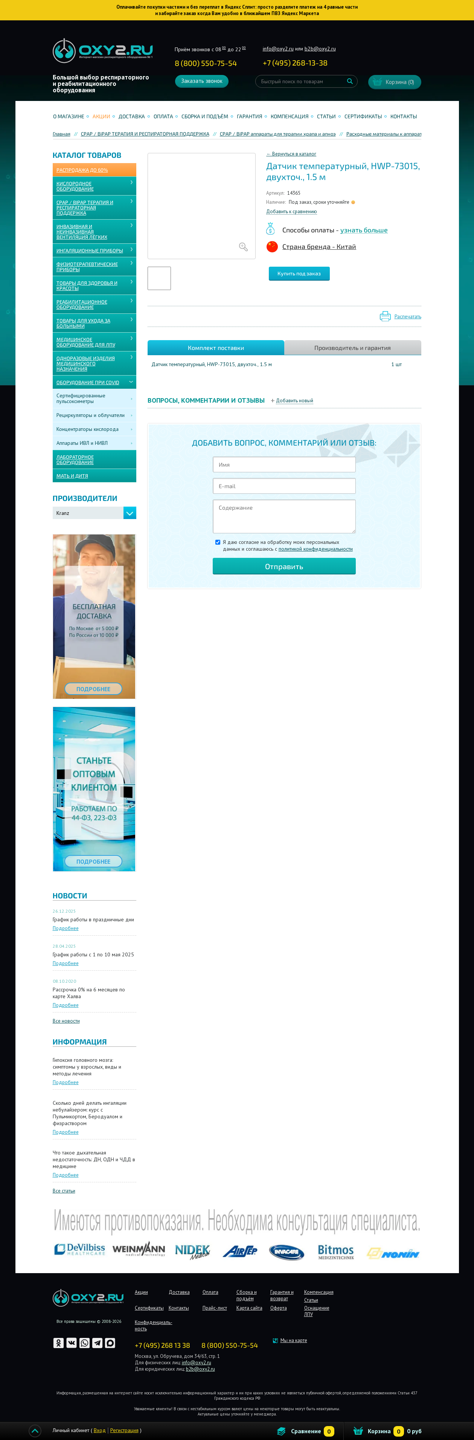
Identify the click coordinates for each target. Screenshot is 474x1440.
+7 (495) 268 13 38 (162, 1345)
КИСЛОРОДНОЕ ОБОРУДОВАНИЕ (75, 186)
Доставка (132, 116)
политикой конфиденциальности (316, 548)
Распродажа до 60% (82, 170)
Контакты (403, 116)
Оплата (163, 116)
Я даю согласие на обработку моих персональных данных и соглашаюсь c (288, 545)
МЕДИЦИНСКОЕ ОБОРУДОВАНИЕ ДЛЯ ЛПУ (85, 342)
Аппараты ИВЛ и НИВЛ (82, 443)
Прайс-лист (215, 1308)
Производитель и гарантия (352, 347)
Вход (100, 1430)
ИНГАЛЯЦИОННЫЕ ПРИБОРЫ (89, 250)
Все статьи (64, 1191)
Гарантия (249, 116)
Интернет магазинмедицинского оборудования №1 (103, 51)
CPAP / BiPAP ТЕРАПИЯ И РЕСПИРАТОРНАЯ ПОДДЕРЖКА (84, 207)
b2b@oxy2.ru (320, 48)
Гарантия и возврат (282, 1295)
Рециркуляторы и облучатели (90, 415)
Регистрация (124, 1430)
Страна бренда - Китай (319, 246)
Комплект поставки (216, 347)
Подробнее (66, 928)
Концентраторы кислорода (87, 429)
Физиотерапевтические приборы (87, 266)
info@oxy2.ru (278, 48)
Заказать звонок (202, 80)
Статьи (326, 116)
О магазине (68, 116)
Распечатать (408, 316)
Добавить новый (294, 400)
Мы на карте (293, 1340)
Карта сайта (249, 1308)
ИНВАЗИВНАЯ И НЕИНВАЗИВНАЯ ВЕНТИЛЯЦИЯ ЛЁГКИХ (81, 231)
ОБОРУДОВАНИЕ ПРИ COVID (87, 382)
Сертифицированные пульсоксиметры (80, 398)
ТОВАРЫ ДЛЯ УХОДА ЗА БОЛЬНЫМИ (83, 323)
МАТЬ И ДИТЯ (72, 476)
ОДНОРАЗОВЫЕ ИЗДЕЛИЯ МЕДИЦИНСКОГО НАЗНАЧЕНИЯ (85, 363)
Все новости (66, 1021)
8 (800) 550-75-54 (206, 62)
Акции (101, 116)
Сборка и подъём (204, 116)
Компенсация (290, 116)
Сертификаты (363, 116)
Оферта (278, 1308)
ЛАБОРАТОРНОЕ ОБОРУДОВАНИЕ (75, 459)
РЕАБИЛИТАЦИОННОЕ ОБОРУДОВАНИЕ (81, 304)
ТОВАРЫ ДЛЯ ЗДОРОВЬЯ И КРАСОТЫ (86, 285)
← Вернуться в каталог (291, 154)
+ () (295, 62)
